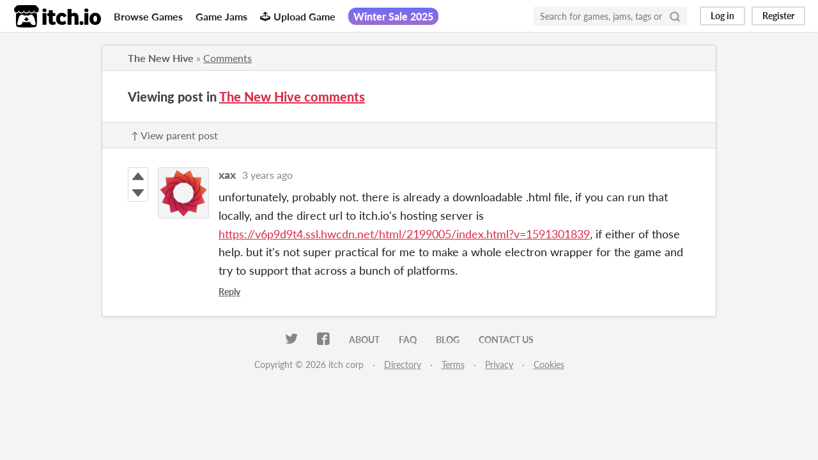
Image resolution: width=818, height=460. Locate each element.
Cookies (549, 364)
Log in (722, 15)
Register (778, 15)
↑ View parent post (174, 135)
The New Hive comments (292, 96)
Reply (229, 291)
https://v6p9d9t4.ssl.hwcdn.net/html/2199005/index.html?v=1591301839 (404, 234)
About (364, 339)
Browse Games (148, 16)
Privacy (499, 364)
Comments (227, 58)
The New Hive (161, 58)
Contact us (506, 339)
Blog (447, 339)
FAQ (408, 339)
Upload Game (298, 16)
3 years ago (267, 175)
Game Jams (221, 16)
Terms (453, 364)
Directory (402, 364)
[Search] (675, 16)
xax (227, 174)
